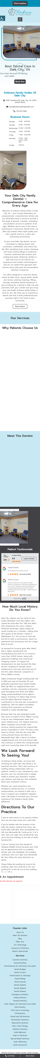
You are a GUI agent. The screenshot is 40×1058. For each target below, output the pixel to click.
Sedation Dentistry (20, 1029)
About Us (20, 932)
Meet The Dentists (20, 935)
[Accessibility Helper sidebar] (2, 18)
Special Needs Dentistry (20, 1039)
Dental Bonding (20, 963)
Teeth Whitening (20, 1042)
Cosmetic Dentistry (20, 960)
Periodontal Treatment (20, 1020)
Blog (20, 939)
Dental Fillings (20, 979)
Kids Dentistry (20, 1007)
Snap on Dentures (20, 1035)
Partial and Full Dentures (20, 1016)
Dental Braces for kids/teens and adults (20, 966)
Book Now (20, 81)
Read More (20, 306)
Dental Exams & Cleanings (20, 976)
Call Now (10, 1056)
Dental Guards (20, 982)
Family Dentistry (20, 998)
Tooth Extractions (20, 1045)
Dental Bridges (20, 969)
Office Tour (20, 942)
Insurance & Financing (20, 948)
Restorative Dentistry (20, 1023)
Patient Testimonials (20, 951)
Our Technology (20, 945)
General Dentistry (20, 1001)
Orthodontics (20, 1013)
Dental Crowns (20, 972)
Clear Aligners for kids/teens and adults (20, 1004)
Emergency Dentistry (20, 994)
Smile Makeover (20, 1032)
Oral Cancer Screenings (20, 1010)
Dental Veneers (20, 991)
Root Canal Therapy (20, 1026)
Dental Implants (20, 985)
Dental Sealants (20, 988)
